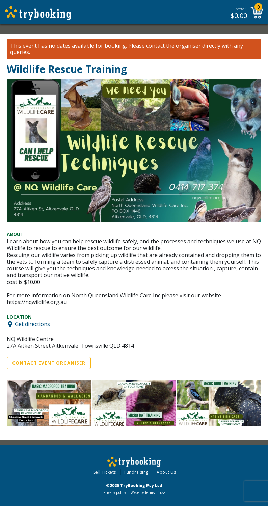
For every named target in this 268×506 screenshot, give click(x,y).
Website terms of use (148, 492)
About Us (166, 472)
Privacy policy (114, 492)
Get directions (32, 324)
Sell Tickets (104, 472)
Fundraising (136, 472)
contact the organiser (173, 46)
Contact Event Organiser (48, 363)
